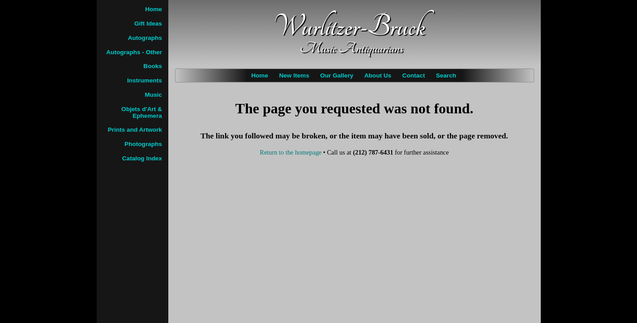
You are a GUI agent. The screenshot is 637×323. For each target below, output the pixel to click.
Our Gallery (336, 75)
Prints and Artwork (135, 129)
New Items (294, 75)
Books (152, 66)
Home (259, 75)
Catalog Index (142, 158)
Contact (413, 75)
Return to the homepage (290, 152)
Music (153, 94)
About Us (377, 75)
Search (446, 75)
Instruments (144, 80)
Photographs (143, 144)
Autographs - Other (134, 52)
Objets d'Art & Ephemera (141, 112)
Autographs (145, 37)
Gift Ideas (148, 23)
